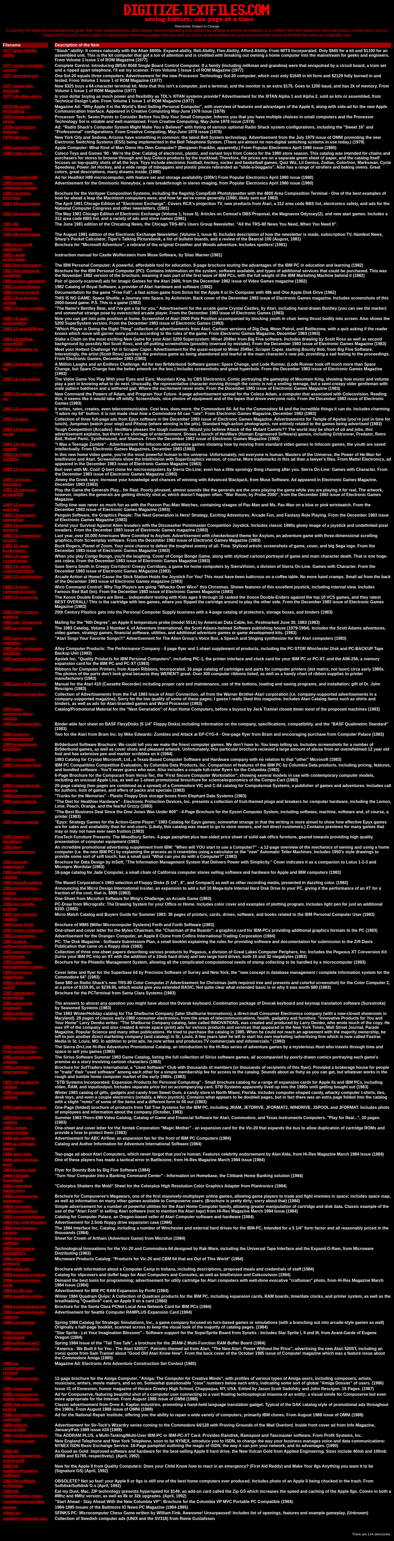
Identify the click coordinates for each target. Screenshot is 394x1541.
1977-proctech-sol (20, 76)
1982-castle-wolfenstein (14, 257)
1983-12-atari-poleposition (16, 320)
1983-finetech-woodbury (17, 839)
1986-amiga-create (21, 1378)
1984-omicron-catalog (24, 1275)
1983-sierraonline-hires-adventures (20, 1049)
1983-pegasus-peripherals (17, 954)
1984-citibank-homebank (16, 1178)
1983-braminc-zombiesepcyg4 (18, 736)
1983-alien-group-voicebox (20, 640)
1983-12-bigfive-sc (20, 349)
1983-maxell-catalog (22, 882)
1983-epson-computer (24, 812)
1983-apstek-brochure (24, 659)
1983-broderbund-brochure (20, 746)
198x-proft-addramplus (25, 1435)
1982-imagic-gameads (24, 281)
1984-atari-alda (17, 1154)
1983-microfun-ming (22, 898)
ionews (10, 1507)
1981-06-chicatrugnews (17, 226)
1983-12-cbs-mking (21, 379)
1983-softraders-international (19, 1069)
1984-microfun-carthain (17, 1240)
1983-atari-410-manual (24, 684)
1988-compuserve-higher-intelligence (21, 1396)
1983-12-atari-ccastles (24, 308)
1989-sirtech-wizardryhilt (15, 1427)
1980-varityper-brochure (17, 195)
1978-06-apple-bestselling (17, 108)
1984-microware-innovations (19, 1250)
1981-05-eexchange (22, 214)
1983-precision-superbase (18, 974)
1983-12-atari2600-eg (23, 329)
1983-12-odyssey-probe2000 (20, 492)
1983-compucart (18, 775)
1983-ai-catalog (18, 628)
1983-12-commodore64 (25, 409)
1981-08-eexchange (22, 234)
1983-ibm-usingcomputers (19, 849)
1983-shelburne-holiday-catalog (18, 1015)
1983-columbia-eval (22, 765)
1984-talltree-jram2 (21, 1343)
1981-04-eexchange (22, 203)
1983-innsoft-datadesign (15, 864)
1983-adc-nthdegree (22, 622)
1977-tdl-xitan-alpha (22, 96)
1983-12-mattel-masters (18, 456)
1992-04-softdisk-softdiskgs (19, 1483)
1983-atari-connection (24, 694)
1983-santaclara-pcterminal (19, 995)
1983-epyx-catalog (20, 822)
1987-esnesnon (18, 1389)
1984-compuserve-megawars (21, 1198)
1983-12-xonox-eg (20, 597)
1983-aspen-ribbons (22, 669)
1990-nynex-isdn (19, 1441)
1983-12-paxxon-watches (19, 507)
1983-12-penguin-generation (20, 517)
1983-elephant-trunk (22, 796)
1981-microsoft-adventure (18, 247)
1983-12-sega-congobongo (16, 558)
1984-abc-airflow (19, 1138)
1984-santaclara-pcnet (24, 1306)
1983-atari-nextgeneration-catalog (18, 714)
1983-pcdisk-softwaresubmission (23, 943)
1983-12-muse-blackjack (17, 482)
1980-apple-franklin (21, 148)
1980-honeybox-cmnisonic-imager (20, 185)
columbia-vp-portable (24, 1501)
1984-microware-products (19, 1261)
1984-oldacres (16, 1269)
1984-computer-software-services (20, 1208)
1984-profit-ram (18, 1290)
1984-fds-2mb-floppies (24, 1222)
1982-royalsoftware (21, 287)
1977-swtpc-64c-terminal (19, 88)
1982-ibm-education (22, 265)
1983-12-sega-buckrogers (16, 548)
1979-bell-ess (16, 137)
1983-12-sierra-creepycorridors (18, 568)
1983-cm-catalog (19, 759)
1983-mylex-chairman (24, 930)
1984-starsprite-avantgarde (18, 1335)
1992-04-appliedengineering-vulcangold (22, 1456)
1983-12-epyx (16, 419)
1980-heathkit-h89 (20, 177)
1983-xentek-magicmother (15, 1130)
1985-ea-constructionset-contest (19, 1368)
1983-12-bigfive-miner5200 (18, 341)
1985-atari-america (21, 1348)
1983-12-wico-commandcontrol (19, 589)
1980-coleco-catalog (22, 153)
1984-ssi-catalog (19, 1322)
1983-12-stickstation (22, 577)
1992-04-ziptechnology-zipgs (22, 1493)
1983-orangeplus (19, 936)
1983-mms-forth (18, 925)
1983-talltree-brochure (24, 1107)
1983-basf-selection (22, 724)
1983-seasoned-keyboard (18, 1005)
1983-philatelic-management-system (23, 964)
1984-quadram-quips (23, 1296)
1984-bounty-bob (19, 1170)
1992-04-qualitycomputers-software (20, 1471)
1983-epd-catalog (19, 801)
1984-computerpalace (24, 1217)
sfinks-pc (12, 1513)
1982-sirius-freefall (21, 292)
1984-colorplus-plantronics (18, 1188)
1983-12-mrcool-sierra (24, 469)
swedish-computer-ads (25, 1518)
